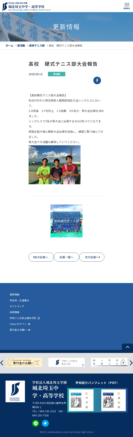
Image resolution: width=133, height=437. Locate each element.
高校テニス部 (37, 45)
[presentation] (1, 362)
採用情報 (14, 312)
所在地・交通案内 (19, 300)
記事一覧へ (66, 257)
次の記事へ (92, 257)
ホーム (9, 45)
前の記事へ (41, 257)
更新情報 (14, 294)
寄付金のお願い (20, 329)
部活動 (21, 45)
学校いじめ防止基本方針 (25, 318)
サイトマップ (17, 306)
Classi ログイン (20, 324)
